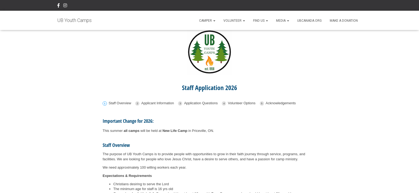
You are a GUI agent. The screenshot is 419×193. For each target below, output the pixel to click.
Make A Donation (344, 21)
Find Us (260, 21)
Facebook (58, 6)
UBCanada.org (309, 21)
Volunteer (234, 21)
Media (282, 21)
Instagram (65, 6)
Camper (207, 21)
